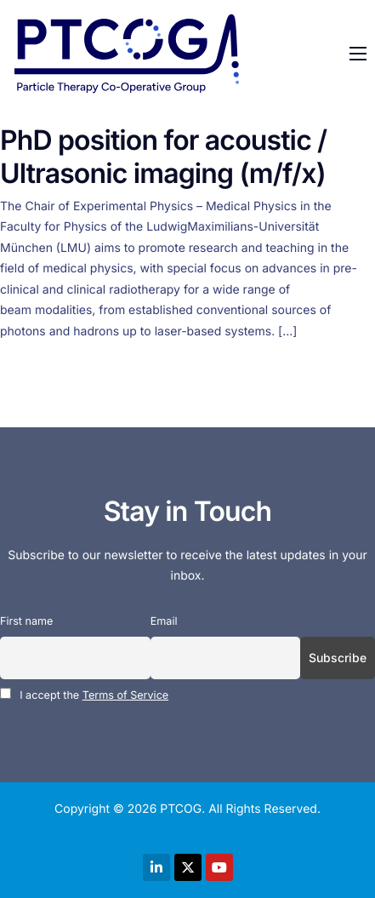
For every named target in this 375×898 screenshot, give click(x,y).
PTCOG (181, 809)
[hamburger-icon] (357, 53)
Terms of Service (125, 695)
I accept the (84, 695)
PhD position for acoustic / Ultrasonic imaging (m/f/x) (163, 156)
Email (164, 621)
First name (26, 621)
